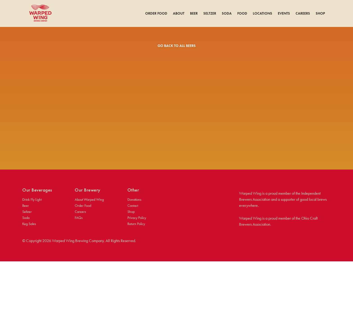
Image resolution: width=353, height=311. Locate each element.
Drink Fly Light (32, 249)
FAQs (79, 267)
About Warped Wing (89, 249)
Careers (303, 13)
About (178, 13)
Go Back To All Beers (177, 45)
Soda (227, 13)
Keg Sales (29, 273)
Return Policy (136, 273)
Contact (132, 255)
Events (284, 13)
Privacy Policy (136, 267)
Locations (262, 13)
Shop (320, 13)
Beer (194, 13)
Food (242, 13)
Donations (134, 249)
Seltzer (209, 13)
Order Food (156, 13)
